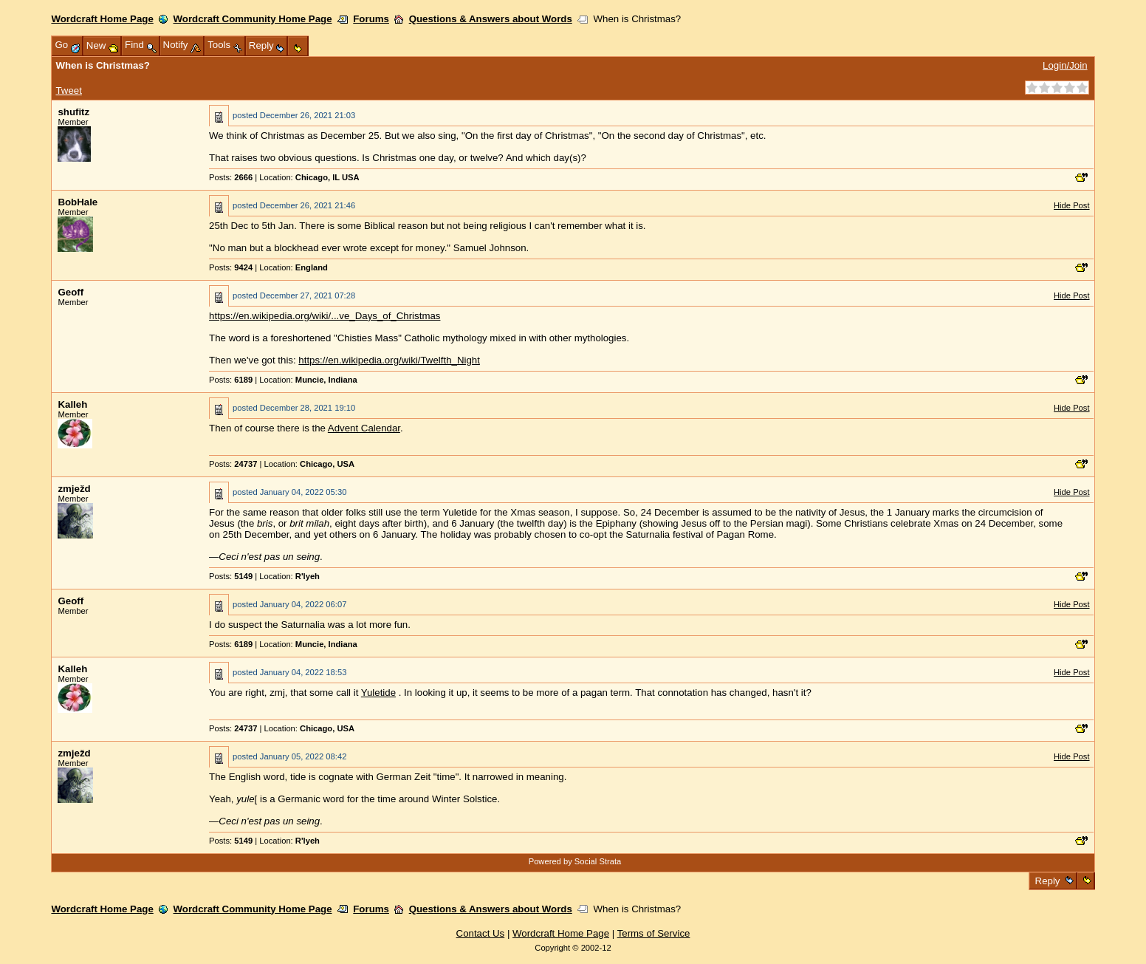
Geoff (70, 292)
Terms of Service (653, 933)
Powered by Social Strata (575, 861)
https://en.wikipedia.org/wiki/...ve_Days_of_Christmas (324, 315)
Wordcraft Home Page (102, 18)
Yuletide (378, 692)
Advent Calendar (364, 428)
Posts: (231, 177)
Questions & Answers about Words (490, 18)
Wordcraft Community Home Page (253, 18)
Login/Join (1065, 65)
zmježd (74, 488)
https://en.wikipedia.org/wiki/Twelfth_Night (389, 360)
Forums (371, 18)
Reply (1047, 880)
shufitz (73, 111)
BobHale (77, 202)
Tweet (68, 90)
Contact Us (480, 933)
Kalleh (72, 404)
